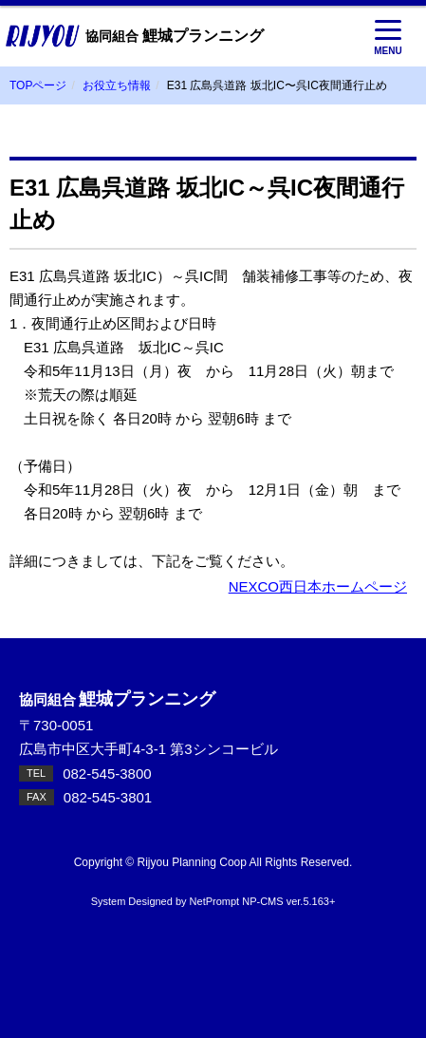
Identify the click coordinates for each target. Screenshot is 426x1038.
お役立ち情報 (117, 85)
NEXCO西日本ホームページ (318, 586)
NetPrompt (215, 901)
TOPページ (37, 85)
